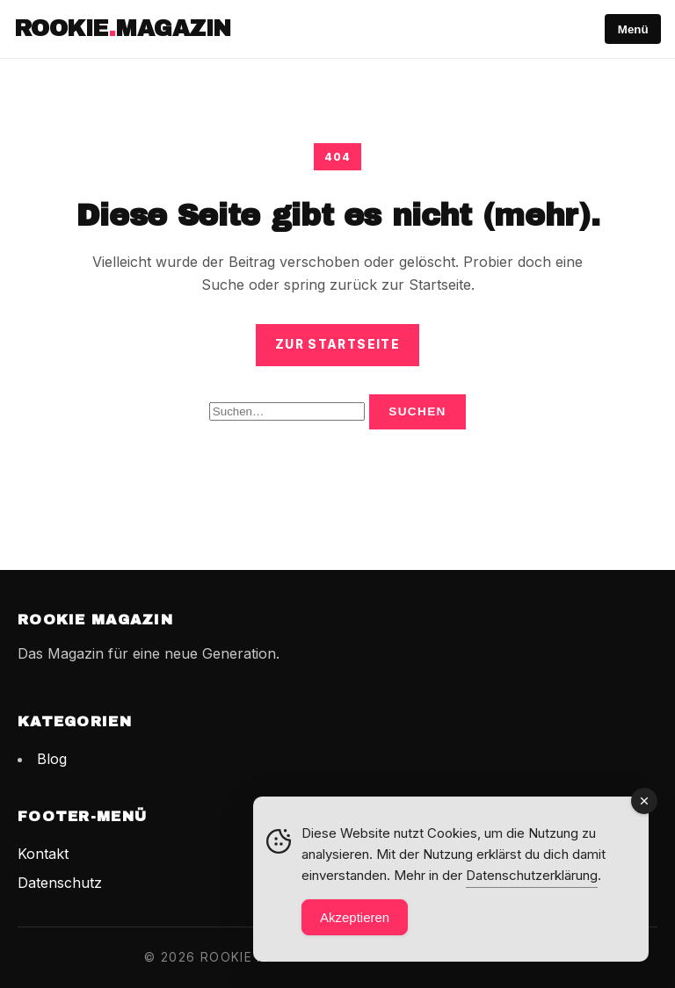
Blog (52, 759)
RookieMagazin (122, 28)
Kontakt (43, 853)
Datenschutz (60, 882)
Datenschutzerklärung (532, 875)
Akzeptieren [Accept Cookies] (354, 917)
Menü (633, 29)
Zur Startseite (337, 344)
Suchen (417, 411)
